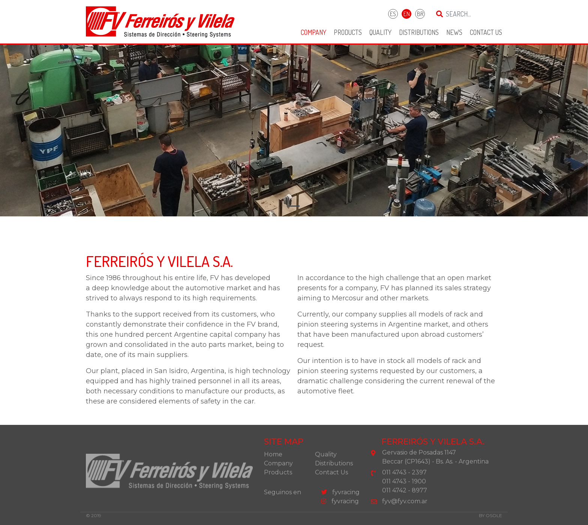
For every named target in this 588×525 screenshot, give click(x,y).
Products (348, 32)
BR (420, 14)
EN (407, 14)
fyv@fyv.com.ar (405, 501)
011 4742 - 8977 (404, 490)
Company (313, 32)
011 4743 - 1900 (404, 481)
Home (273, 454)
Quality (380, 32)
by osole (490, 515)
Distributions (419, 32)
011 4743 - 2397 (404, 472)
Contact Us (486, 32)
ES (393, 14)
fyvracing (340, 492)
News (454, 32)
